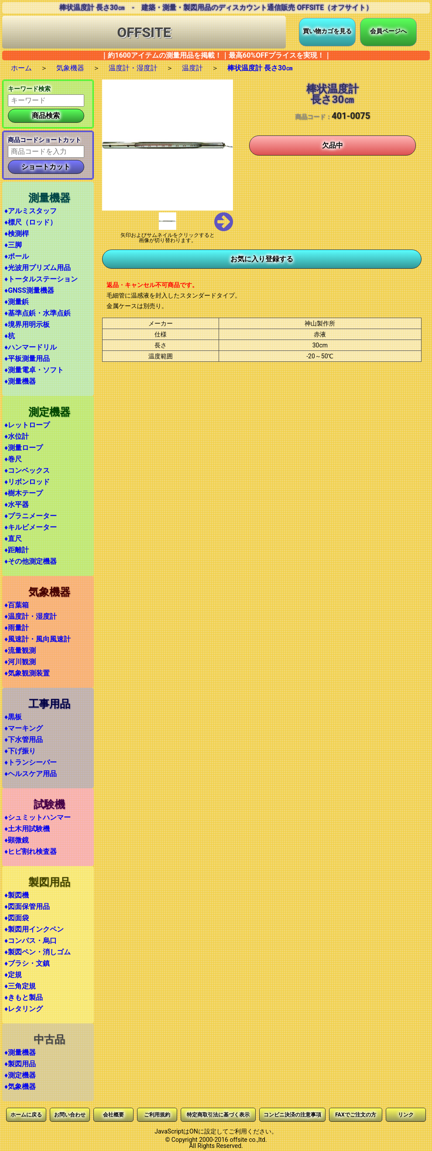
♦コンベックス (27, 470)
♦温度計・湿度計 (30, 616)
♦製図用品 (20, 1064)
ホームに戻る (26, 1115)
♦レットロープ (27, 425)
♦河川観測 (20, 662)
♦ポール (16, 256)
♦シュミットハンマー (37, 817)
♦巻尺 (13, 459)
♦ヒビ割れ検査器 (30, 851)
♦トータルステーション (41, 279)
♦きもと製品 (23, 997)
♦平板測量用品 (27, 358)
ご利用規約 (157, 1115)
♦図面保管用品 (27, 906)
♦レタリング (23, 1009)
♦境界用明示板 (27, 324)
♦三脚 (13, 245)
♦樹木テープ (23, 493)
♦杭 (9, 336)
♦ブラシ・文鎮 (27, 963)
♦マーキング (23, 728)
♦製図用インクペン (34, 929)
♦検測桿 (16, 233)
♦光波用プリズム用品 (37, 267)
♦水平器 (16, 504)
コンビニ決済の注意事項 (292, 1115)
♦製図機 (16, 895)
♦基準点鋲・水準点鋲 (37, 313)
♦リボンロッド (27, 482)
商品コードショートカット (44, 139)
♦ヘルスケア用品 (30, 774)
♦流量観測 (20, 650)
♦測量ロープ (23, 448)
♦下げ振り (20, 751)
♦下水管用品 (23, 739)
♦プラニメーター (30, 516)
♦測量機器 (20, 381)
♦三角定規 (20, 986)
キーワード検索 (29, 88)
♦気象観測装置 (27, 673)
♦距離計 (16, 550)
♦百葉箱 (16, 605)
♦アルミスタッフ (30, 211)
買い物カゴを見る (327, 31)
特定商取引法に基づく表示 (218, 1115)
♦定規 (13, 975)
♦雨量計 (16, 628)
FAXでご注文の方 (355, 1115)
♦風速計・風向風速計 (37, 639)
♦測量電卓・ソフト (34, 370)
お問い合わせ (70, 1115)
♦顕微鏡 (16, 840)
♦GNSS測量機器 (29, 290)
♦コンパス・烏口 (30, 940)
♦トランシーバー (30, 762)
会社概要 (113, 1115)
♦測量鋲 (16, 302)
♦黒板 (13, 717)
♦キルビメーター (30, 527)
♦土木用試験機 (27, 829)
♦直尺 (13, 538)
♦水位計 (16, 436)
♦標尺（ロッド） (30, 222)
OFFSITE (144, 32)
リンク (406, 1115)
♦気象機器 (20, 1086)
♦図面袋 (16, 918)
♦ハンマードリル (30, 347)
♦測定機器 (20, 1075)
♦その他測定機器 (30, 561)
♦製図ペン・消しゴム (37, 952)
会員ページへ (388, 31)
